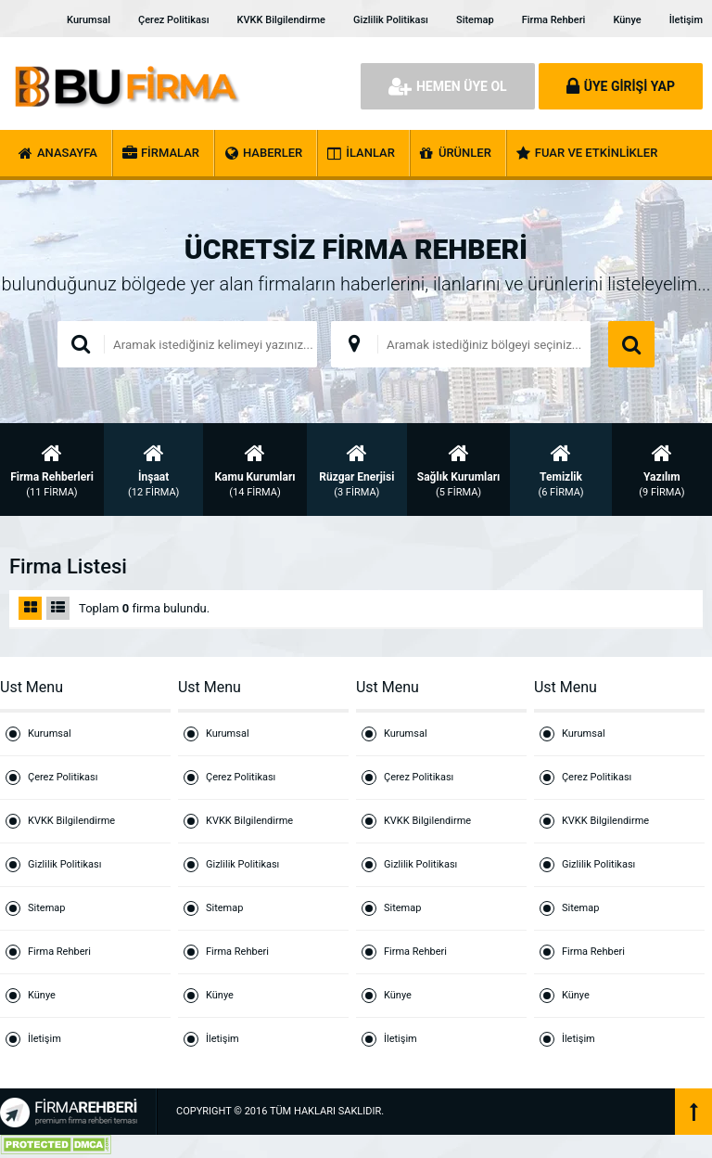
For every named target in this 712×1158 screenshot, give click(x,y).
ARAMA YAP (631, 344)
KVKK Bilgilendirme (281, 20)
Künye (627, 20)
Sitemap (475, 20)
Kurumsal (88, 20)
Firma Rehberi (554, 20)
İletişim (686, 20)
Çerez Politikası (173, 20)
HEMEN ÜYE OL (447, 86)
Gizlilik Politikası (390, 20)
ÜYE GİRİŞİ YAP (620, 86)
